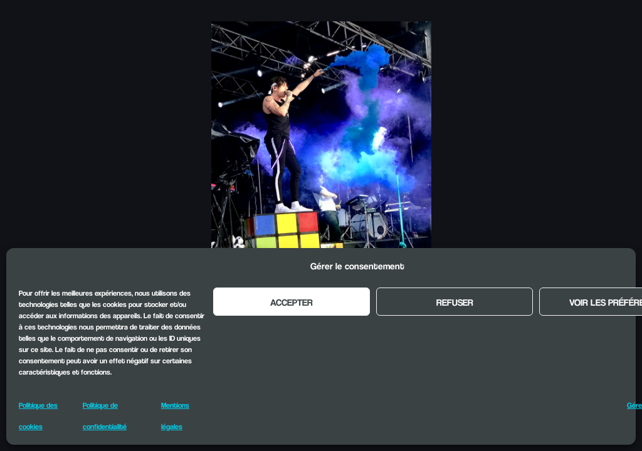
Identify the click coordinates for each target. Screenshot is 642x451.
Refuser (454, 302)
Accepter (291, 302)
